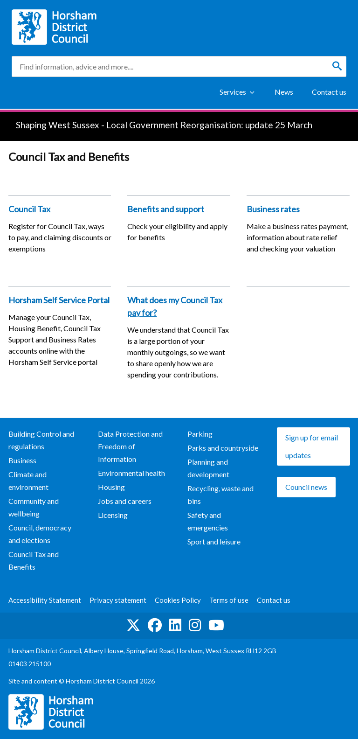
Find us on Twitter (133, 625)
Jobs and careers (124, 500)
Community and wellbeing (33, 507)
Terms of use (228, 600)
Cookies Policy (178, 600)
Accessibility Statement (44, 600)
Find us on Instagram (195, 625)
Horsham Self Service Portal (59, 300)
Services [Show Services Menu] (233, 91)
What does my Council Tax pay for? (174, 306)
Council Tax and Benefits (33, 560)
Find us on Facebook (155, 625)
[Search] (337, 66)
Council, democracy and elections (39, 533)
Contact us (329, 91)
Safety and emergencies (207, 521)
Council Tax (29, 209)
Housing (111, 486)
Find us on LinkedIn (175, 625)
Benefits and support (165, 209)
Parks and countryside (222, 447)
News (284, 91)
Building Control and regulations (41, 440)
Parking (200, 433)
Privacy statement (118, 600)
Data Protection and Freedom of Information (130, 446)
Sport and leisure (214, 541)
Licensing (113, 514)
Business (22, 460)
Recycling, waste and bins (220, 494)
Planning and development (208, 468)
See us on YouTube (216, 625)
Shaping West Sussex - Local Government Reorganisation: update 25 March (164, 124)
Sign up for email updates (311, 446)
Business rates (273, 209)
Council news (306, 486)
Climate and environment (28, 480)
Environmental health (131, 472)
